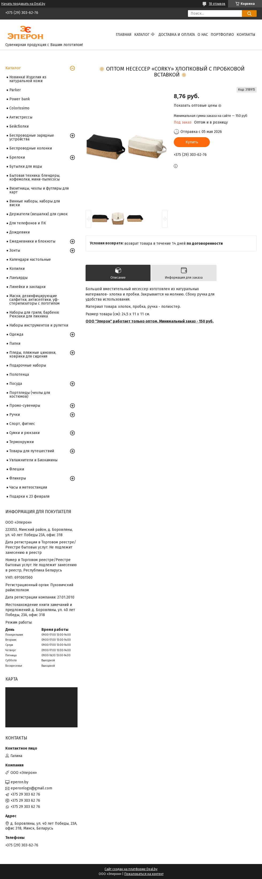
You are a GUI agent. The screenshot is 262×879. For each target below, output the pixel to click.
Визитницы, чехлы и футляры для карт (39, 190)
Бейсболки (19, 126)
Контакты (246, 34)
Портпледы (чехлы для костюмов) (29, 394)
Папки (14, 343)
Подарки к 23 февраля (29, 496)
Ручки (14, 414)
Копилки (17, 268)
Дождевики (19, 232)
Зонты (14, 250)
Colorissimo (19, 108)
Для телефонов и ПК (27, 223)
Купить (192, 142)
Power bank (19, 99)
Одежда (16, 334)
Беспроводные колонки (30, 148)
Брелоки (17, 157)
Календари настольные (30, 259)
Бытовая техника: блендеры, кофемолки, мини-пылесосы (34, 177)
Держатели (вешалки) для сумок (38, 214)
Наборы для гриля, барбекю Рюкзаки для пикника (34, 314)
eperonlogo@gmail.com (31, 788)
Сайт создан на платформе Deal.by (131, 869)
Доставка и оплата (177, 34)
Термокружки (21, 442)
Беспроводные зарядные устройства (31, 137)
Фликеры (17, 478)
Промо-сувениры (24, 405)
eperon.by (19, 782)
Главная (124, 34)
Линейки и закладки (27, 287)
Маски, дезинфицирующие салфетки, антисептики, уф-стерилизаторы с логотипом (34, 300)
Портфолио (222, 34)
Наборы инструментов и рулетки (38, 325)
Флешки (16, 469)
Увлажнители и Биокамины (33, 460)
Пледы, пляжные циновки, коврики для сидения (32, 354)
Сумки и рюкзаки (24, 433)
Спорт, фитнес (22, 423)
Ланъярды (18, 277)
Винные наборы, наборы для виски (34, 203)
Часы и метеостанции (28, 487)
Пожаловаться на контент (144, 874)
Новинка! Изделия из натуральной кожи (27, 79)
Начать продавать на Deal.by (23, 4)
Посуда (15, 383)
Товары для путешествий (31, 451)
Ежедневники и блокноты (32, 241)
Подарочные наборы (27, 365)
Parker (15, 90)
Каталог (141, 34)
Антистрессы (20, 117)
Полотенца (19, 374)
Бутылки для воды (25, 166)
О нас (203, 34)
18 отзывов (217, 4)
